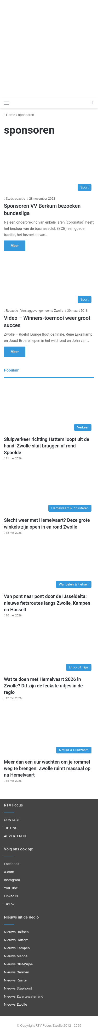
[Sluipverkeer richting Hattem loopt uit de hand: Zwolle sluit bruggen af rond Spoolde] (49, 408)
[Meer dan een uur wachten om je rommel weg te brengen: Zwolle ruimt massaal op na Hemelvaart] (49, 730)
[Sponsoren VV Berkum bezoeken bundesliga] (49, 168)
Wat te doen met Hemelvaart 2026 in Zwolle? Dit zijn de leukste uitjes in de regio (43, 685)
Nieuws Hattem (16, 940)
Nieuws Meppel (16, 956)
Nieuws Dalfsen (16, 932)
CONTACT (12, 820)
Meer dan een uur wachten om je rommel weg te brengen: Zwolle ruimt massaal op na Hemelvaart (47, 768)
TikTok (9, 904)
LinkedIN (11, 896)
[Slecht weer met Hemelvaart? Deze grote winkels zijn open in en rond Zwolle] (49, 489)
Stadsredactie (15, 198)
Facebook (11, 864)
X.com (9, 872)
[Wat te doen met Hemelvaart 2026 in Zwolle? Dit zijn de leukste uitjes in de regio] (49, 648)
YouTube (11, 888)
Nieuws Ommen (16, 972)
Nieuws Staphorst (18, 988)
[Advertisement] (49, 48)
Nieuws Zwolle (15, 1004)
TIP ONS (10, 828)
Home (9, 115)
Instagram (12, 880)
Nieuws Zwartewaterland (23, 996)
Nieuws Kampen (17, 948)
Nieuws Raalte (15, 980)
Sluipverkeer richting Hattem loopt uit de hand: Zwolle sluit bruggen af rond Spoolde (46, 446)
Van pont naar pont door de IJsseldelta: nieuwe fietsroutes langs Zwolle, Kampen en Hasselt (47, 603)
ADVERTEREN (15, 836)
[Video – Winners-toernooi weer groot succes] (49, 280)
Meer (14, 246)
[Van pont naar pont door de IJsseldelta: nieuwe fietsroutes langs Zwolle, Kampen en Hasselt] (49, 565)
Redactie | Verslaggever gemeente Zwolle (34, 311)
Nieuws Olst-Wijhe (18, 964)
